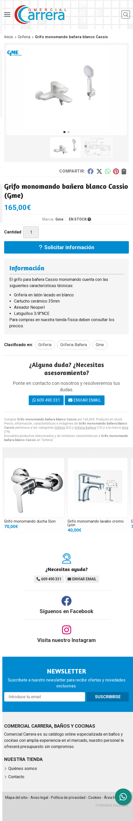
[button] (64, 132)
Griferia (60, 427)
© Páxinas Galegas (111, 805)
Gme (125, 427)
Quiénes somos (22, 768)
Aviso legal (39, 797)
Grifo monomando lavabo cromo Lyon (96, 523)
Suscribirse (108, 696)
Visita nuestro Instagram (66, 640)
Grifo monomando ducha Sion (30, 521)
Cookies (94, 797)
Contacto (16, 776)
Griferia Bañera (85, 427)
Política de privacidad (68, 797)
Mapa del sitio (16, 797)
